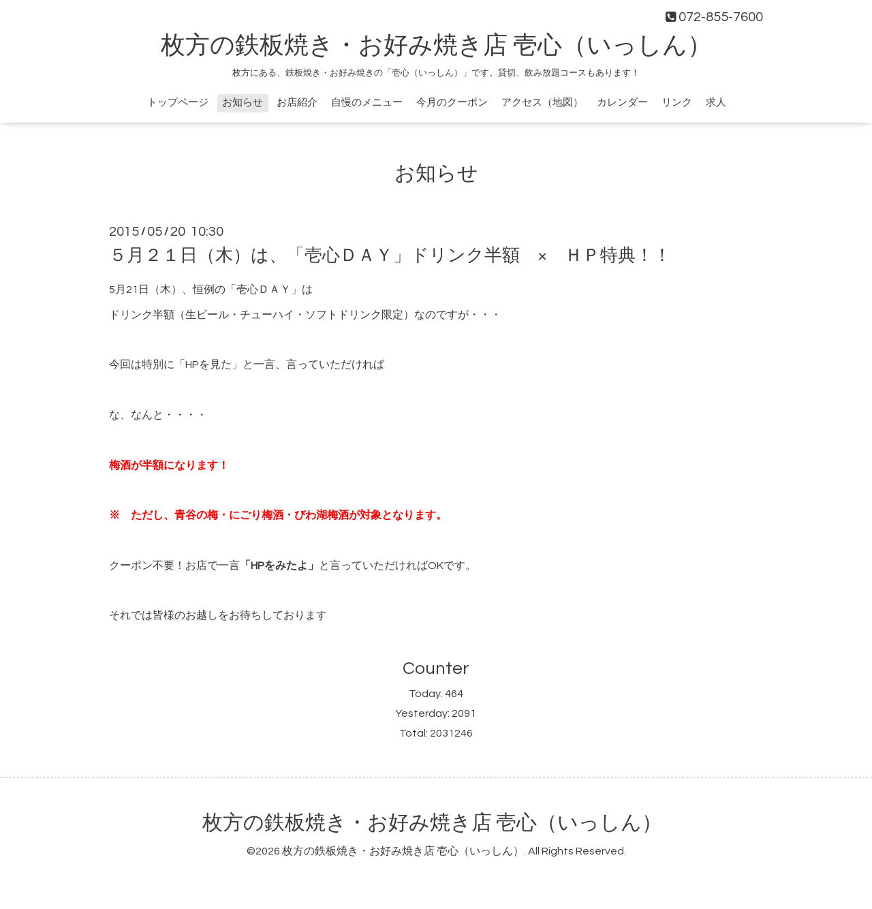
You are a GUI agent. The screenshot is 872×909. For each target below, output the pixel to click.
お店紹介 (297, 102)
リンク (676, 102)
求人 (716, 102)
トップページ (177, 102)
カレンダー (622, 102)
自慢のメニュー (367, 102)
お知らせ (242, 102)
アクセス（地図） (542, 102)
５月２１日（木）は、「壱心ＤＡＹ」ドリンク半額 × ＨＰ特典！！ (390, 255)
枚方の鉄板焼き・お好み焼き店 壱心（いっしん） (436, 46)
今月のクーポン (452, 102)
